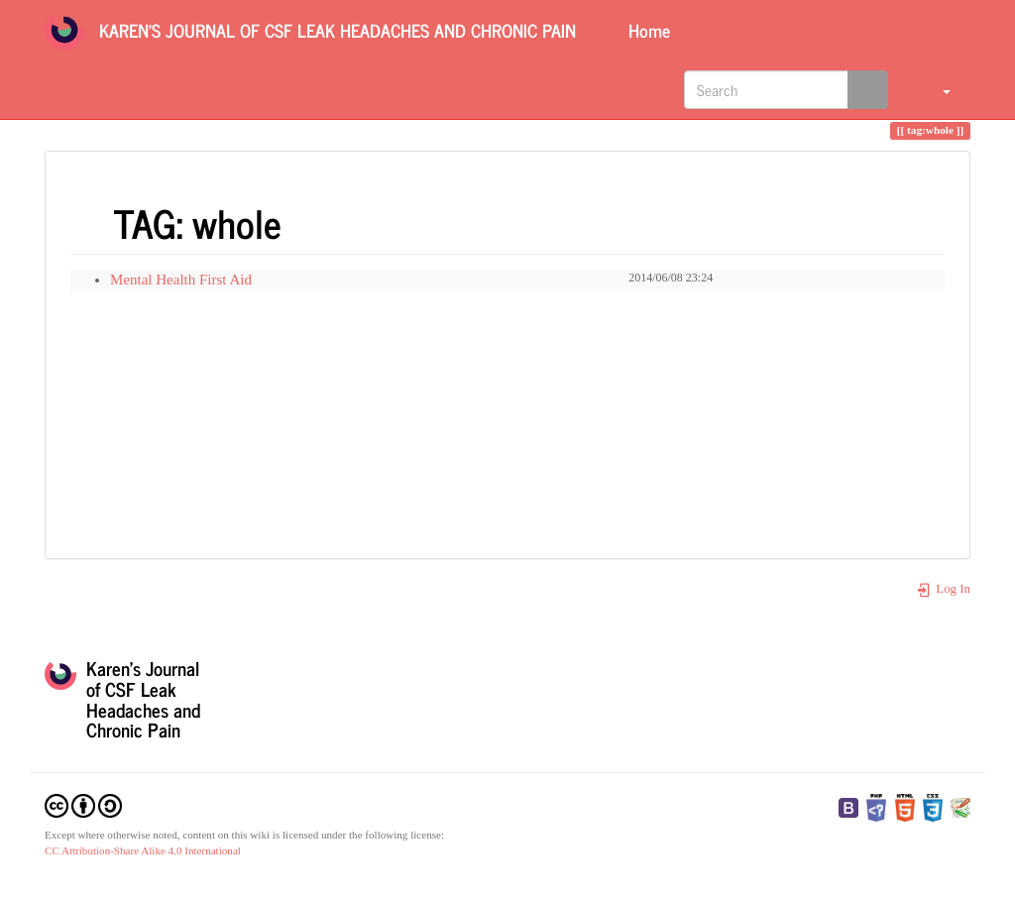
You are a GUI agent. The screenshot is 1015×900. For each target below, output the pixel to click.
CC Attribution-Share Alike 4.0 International (143, 850)
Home (646, 30)
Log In (943, 589)
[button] (934, 89)
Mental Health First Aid (181, 279)
